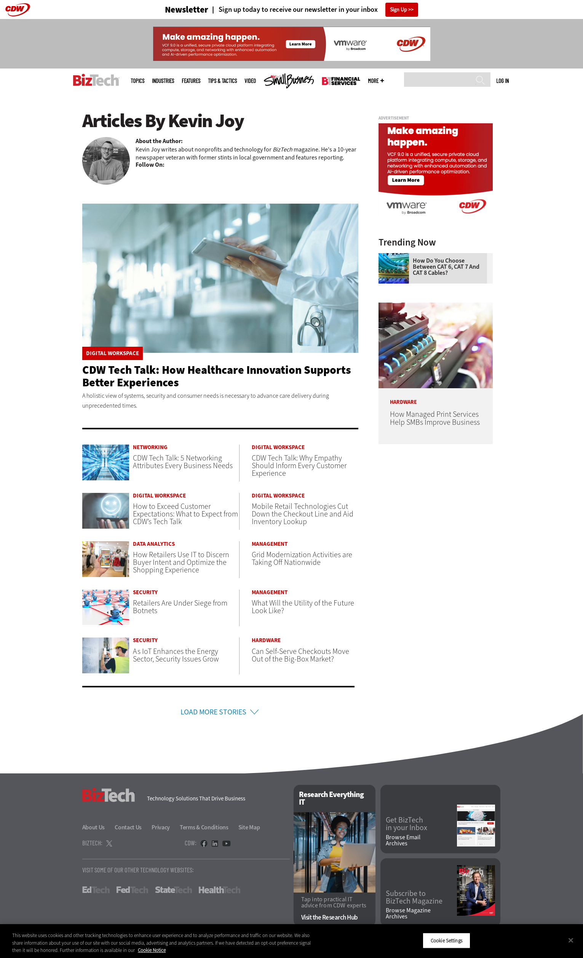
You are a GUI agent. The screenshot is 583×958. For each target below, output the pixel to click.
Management (270, 544)
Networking (150, 447)
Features (191, 81)
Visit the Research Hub (329, 918)
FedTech (132, 889)
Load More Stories (213, 712)
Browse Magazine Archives (408, 914)
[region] (291, 941)
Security (145, 592)
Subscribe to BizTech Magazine (414, 897)
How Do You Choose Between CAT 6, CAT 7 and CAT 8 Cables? (446, 267)
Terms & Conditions (204, 827)
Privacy (161, 827)
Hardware (266, 640)
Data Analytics (154, 544)
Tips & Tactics (222, 81)
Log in (502, 80)
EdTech (96, 889)
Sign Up (398, 9)
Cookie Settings (446, 940)
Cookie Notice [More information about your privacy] (152, 950)
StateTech (173, 889)
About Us (93, 827)
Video (250, 81)
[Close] (570, 940)
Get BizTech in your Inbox (406, 824)
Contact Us (128, 827)
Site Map (249, 827)
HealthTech (219, 889)
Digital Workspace (112, 353)
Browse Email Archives (403, 840)
